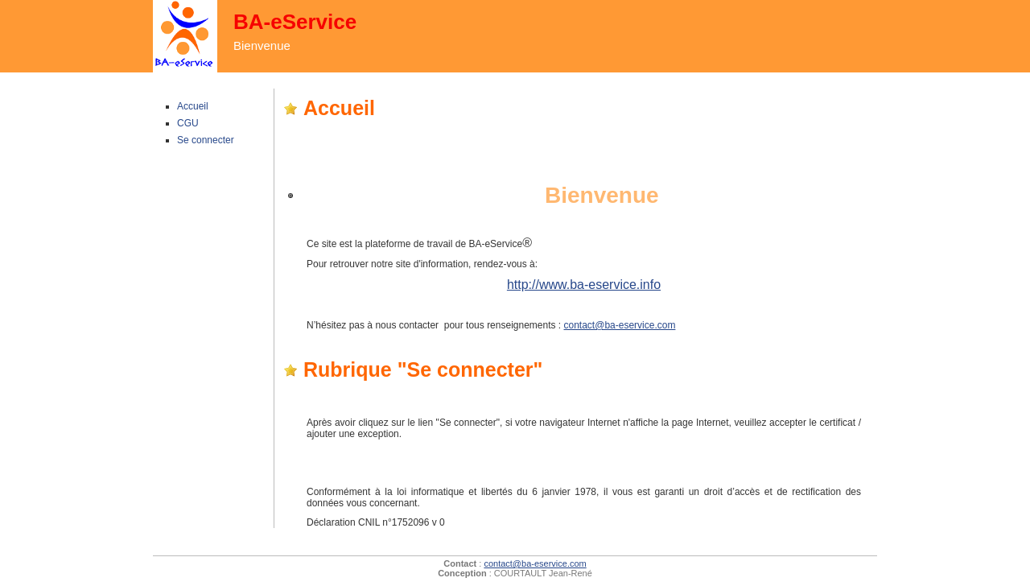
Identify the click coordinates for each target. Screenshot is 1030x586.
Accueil (192, 106)
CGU (188, 123)
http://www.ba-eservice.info (584, 284)
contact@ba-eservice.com (620, 325)
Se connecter (205, 140)
